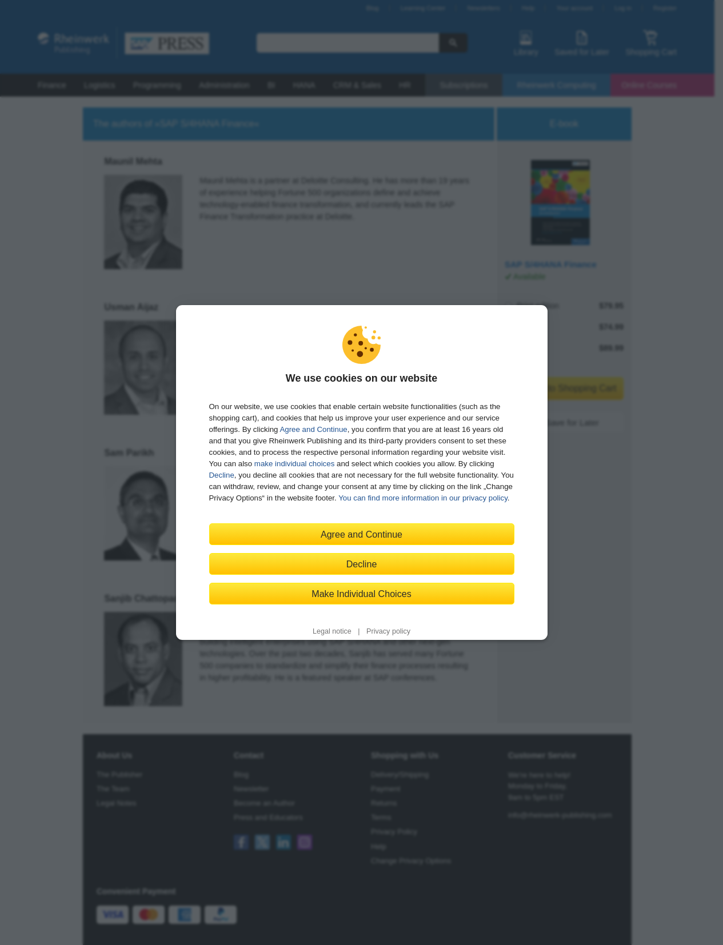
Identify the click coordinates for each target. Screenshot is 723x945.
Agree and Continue (313, 429)
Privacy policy (388, 631)
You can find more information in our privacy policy (423, 498)
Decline (221, 475)
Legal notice (332, 631)
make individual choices (294, 463)
